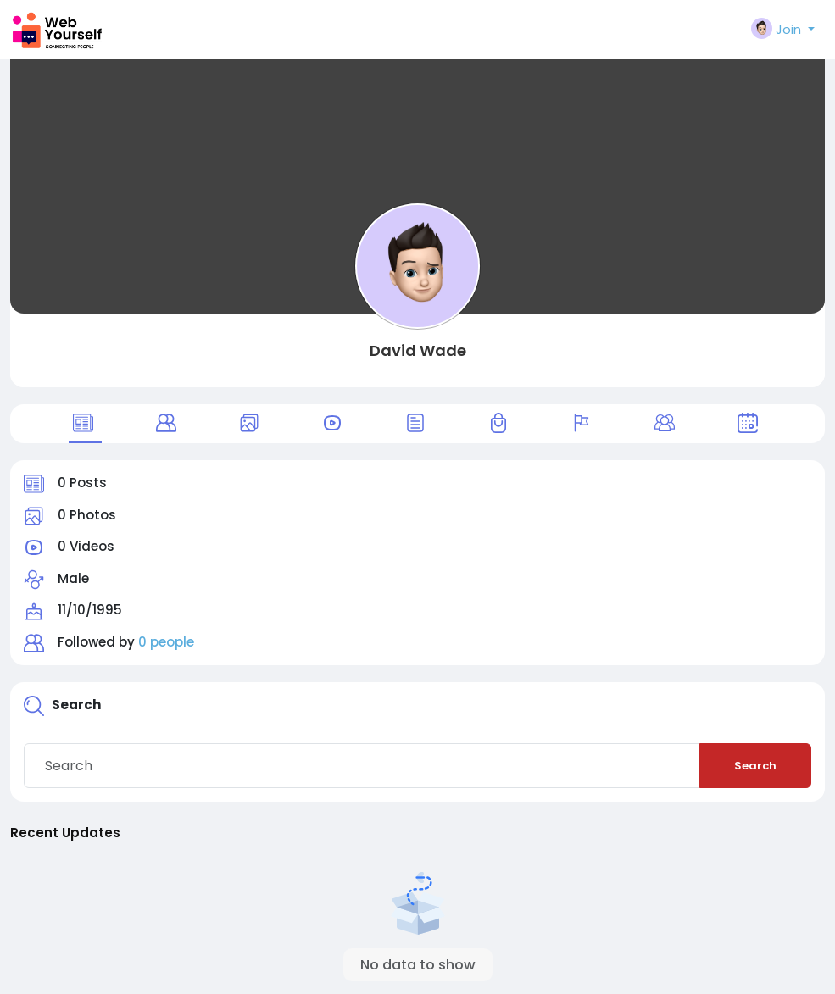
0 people (166, 642)
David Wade (418, 350)
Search (755, 766)
